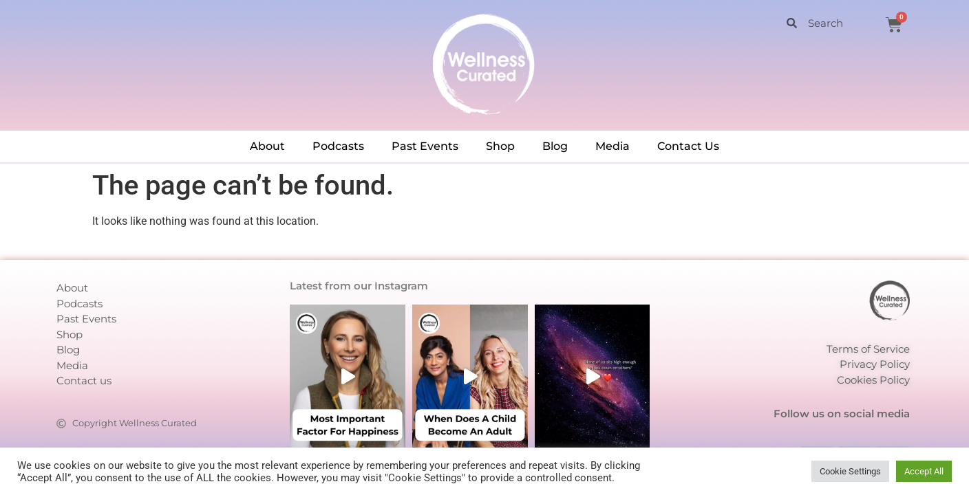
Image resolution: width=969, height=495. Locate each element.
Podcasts (338, 146)
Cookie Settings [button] (850, 471)
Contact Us (688, 146)
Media (612, 146)
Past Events (425, 146)
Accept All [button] (924, 471)
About (267, 146)
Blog (555, 146)
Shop (500, 146)
